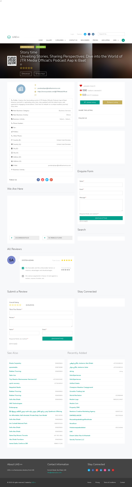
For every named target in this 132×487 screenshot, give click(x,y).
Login (72, 34)
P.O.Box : (15, 132)
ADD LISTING (106, 40)
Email (82, 189)
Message (83, 198)
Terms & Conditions (110, 482)
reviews (94, 95)
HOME (41, 40)
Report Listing (113, 102)
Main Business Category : (41, 111)
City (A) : (15, 153)
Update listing (91, 102)
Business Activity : (41, 119)
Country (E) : (41, 140)
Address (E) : (16, 157)
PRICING (95, 40)
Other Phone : (16, 136)
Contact (122, 482)
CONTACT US (73, 40)
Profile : (39, 103)
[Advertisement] (66, 16)
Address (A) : (16, 161)
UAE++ (33, 482)
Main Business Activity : (41, 115)
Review (12, 318)
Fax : (13, 128)
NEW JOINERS (85, 40)
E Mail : (41, 165)
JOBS (116, 40)
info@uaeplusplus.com (54, 473)
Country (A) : (41, 144)
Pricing (97, 482)
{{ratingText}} (30, 305)
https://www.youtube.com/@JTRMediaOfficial (52, 92)
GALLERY (49, 40)
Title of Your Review (15, 309)
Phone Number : (17, 123)
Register (79, 34)
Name (82, 181)
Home (89, 482)
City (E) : (15, 149)
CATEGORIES (60, 40)
